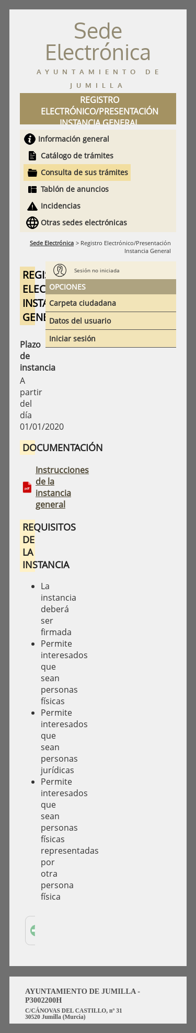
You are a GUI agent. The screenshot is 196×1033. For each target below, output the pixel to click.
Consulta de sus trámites (84, 172)
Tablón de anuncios (75, 189)
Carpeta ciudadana (82, 303)
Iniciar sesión (72, 338)
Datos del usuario (80, 321)
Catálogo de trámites (77, 155)
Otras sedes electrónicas (84, 222)
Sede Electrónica (52, 243)
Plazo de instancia (27, 356)
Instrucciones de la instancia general (62, 487)
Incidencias (60, 206)
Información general (73, 139)
